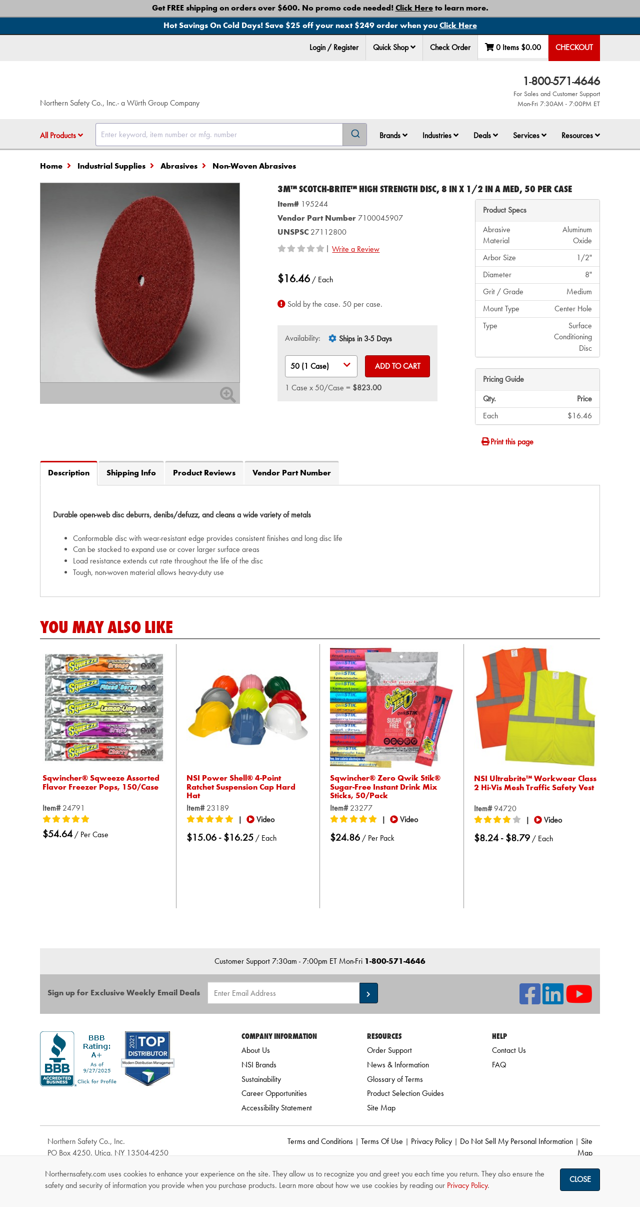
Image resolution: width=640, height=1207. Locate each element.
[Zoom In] (228, 398)
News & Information (398, 1064)
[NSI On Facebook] (530, 1000)
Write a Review (356, 249)
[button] (413, 47)
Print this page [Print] (507, 441)
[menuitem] (394, 48)
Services (529, 135)
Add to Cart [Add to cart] (397, 366)
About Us (256, 1050)
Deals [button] (486, 135)
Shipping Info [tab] (131, 472)
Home (51, 166)
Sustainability (261, 1079)
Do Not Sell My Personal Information (516, 1141)
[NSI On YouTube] (579, 1000)
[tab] (320, 540)
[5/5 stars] (67, 810)
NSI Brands (259, 1064)
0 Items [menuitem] (513, 47)
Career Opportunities (274, 1093)
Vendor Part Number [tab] (291, 472)
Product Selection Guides (405, 1093)
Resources (581, 135)
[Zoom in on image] (140, 283)
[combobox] (231, 134)
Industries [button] (440, 135)
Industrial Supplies (112, 166)
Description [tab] (69, 472)
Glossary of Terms (395, 1079)
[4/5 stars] (499, 811)
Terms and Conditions (320, 1141)
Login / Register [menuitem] (334, 47)
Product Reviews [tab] (204, 472)
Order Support (389, 1050)
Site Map (381, 1107)
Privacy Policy (431, 1141)
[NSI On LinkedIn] (553, 1000)
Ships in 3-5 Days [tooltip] (365, 338)
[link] (128, 1104)
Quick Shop (394, 47)
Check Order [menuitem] (450, 47)
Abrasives (179, 166)
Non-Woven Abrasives (254, 166)
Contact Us (509, 1050)
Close (580, 1179)
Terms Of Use (382, 1141)
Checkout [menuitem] (574, 47)
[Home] (159, 85)
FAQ (499, 1064)
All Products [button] (61, 135)
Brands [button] (394, 135)
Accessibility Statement (277, 1107)
